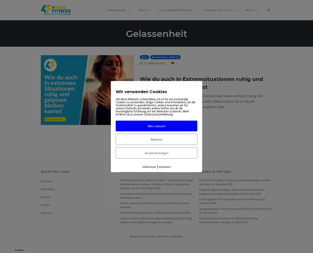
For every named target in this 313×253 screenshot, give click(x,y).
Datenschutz (149, 166)
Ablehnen (157, 139)
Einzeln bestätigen (156, 153)
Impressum (165, 166)
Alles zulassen (156, 126)
